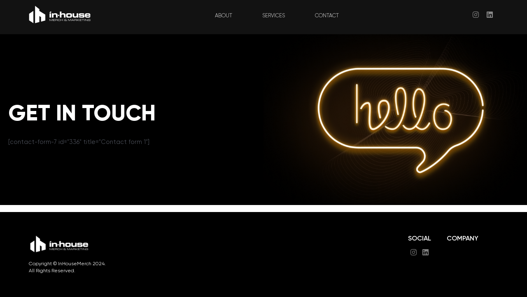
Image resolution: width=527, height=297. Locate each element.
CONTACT (331, 16)
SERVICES (274, 16)
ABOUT (221, 16)
